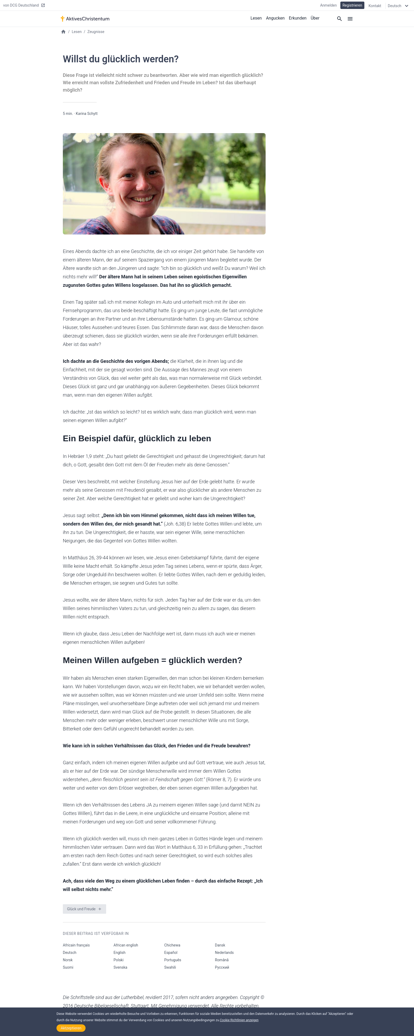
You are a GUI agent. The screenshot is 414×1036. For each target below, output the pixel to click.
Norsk (68, 960)
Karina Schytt (87, 113)
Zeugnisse (95, 32)
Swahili (170, 967)
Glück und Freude (81, 909)
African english (126, 945)
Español (170, 952)
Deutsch (69, 952)
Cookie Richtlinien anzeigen (239, 1020)
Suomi (68, 967)
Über (315, 18)
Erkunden (298, 18)
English (119, 952)
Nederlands (224, 952)
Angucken (275, 18)
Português (172, 960)
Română (222, 960)
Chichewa (172, 945)
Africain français (76, 945)
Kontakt (375, 6)
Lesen (256, 18)
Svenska (120, 967)
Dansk (220, 945)
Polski (119, 960)
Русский (222, 967)
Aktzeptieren (71, 1028)
